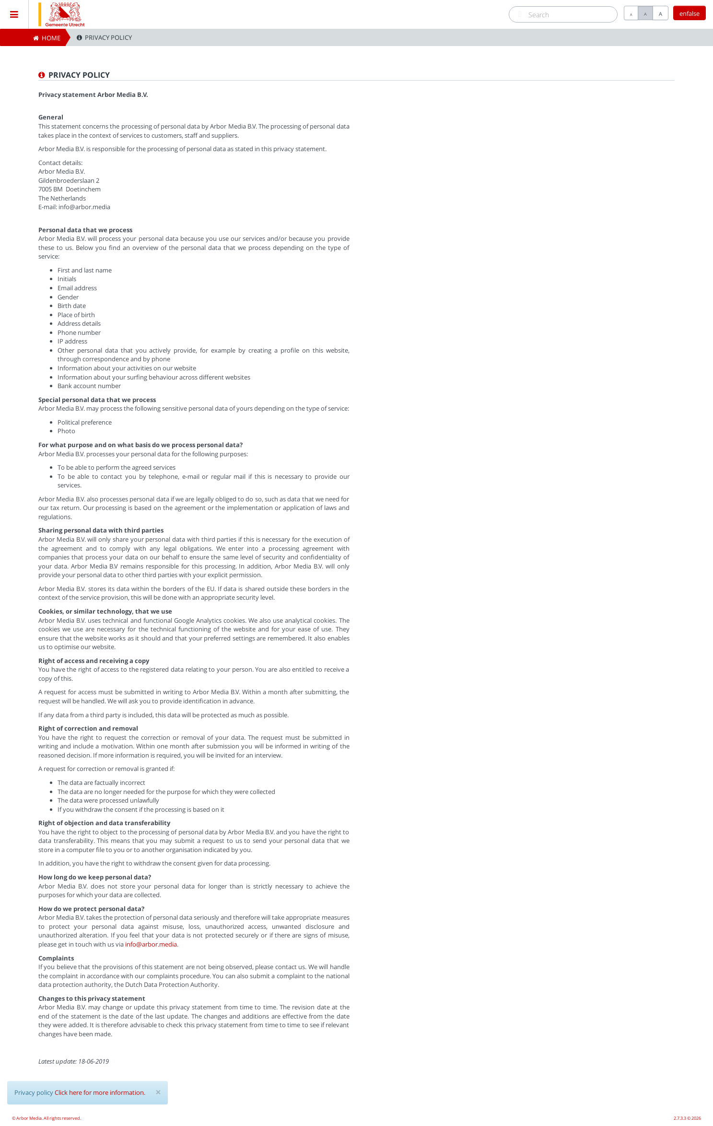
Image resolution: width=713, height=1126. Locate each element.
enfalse (689, 13)
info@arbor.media (151, 944)
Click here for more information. (100, 1092)
